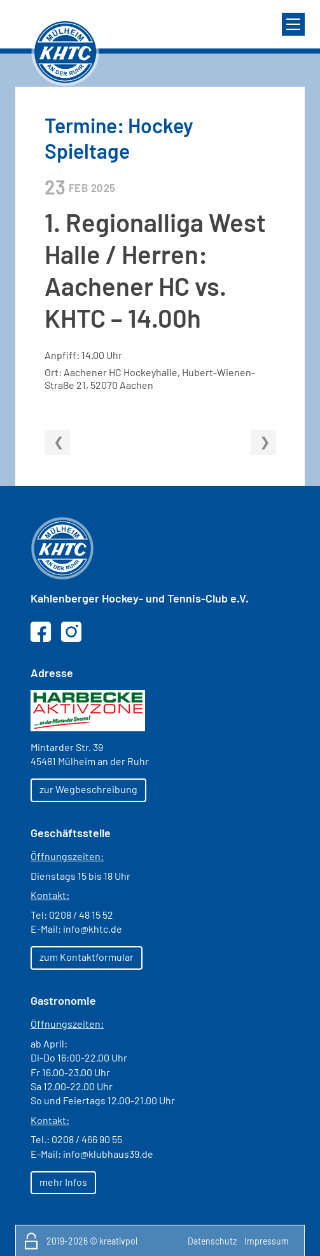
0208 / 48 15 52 (81, 915)
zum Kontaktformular (86, 957)
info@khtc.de (92, 929)
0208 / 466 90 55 (87, 1139)
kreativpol (118, 1241)
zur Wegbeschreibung (88, 789)
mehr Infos (63, 1182)
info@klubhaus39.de (108, 1154)
